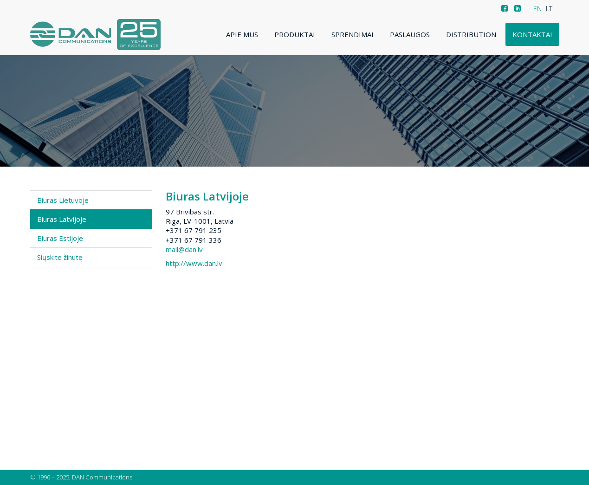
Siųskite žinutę (59, 257)
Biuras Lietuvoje (63, 200)
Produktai (294, 34)
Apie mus (242, 34)
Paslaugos (410, 34)
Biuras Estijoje (60, 238)
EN (537, 8)
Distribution (471, 34)
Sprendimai (352, 34)
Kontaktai (532, 34)
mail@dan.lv (184, 249)
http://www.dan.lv (194, 263)
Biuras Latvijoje (61, 219)
